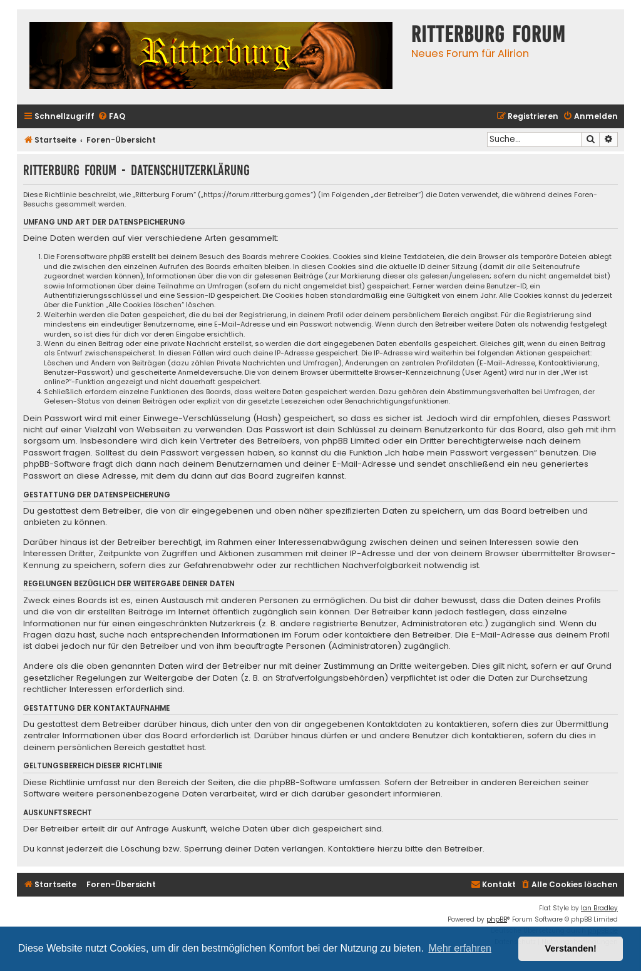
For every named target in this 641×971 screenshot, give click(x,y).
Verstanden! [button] (571, 948)
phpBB (496, 919)
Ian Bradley (599, 908)
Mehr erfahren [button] (459, 948)
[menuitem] (111, 116)
